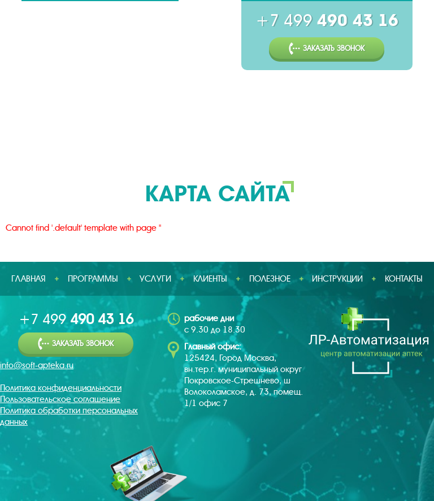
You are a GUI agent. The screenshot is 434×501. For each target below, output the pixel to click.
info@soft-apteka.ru (36, 365)
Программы (102, 138)
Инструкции (383, 138)
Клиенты (236, 138)
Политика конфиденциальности (60, 388)
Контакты (404, 279)
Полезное (305, 138)
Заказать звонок (326, 48)
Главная (29, 138)
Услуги (173, 138)
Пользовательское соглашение (60, 399)
